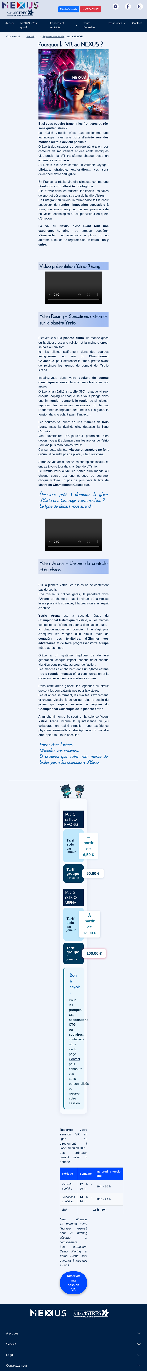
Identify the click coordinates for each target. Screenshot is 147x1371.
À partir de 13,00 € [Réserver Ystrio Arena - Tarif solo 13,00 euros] (89, 924)
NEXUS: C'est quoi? (29, 25)
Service (11, 1344)
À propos (12, 1333)
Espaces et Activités (57, 25)
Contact (137, 23)
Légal (10, 1354)
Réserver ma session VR (73, 1282)
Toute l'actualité (89, 25)
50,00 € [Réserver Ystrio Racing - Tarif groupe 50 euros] (93, 873)
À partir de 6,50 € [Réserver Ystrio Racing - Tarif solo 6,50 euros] (88, 846)
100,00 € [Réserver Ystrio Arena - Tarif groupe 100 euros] (94, 953)
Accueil (9, 23)
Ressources (115, 23)
